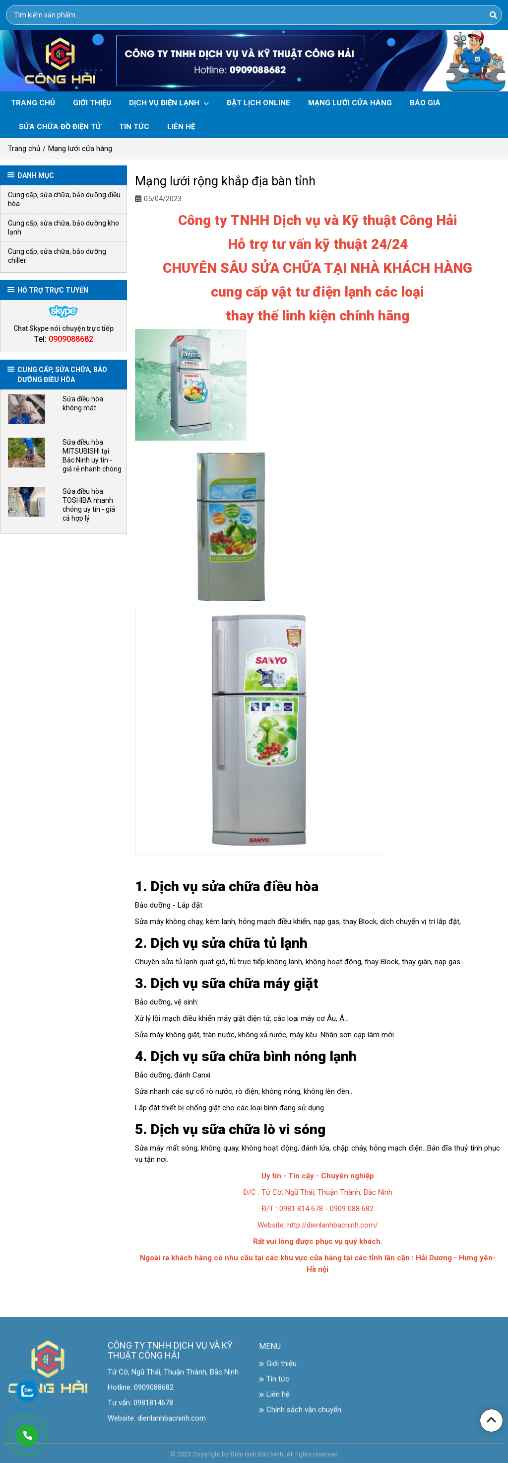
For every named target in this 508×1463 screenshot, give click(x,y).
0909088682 (71, 339)
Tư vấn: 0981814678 (140, 1408)
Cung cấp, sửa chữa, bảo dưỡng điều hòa (64, 199)
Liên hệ (274, 1399)
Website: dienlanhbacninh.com (157, 1423)
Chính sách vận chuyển (300, 1415)
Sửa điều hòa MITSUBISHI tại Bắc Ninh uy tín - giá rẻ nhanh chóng (92, 455)
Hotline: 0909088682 (141, 1392)
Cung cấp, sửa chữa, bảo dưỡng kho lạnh (63, 227)
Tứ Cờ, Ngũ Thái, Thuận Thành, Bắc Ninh (173, 1377)
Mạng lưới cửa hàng (80, 148)
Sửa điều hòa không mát (83, 403)
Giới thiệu (278, 1369)
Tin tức (274, 1384)
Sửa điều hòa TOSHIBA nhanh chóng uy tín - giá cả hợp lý (89, 504)
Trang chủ (24, 148)
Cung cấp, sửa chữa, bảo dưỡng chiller (57, 255)
